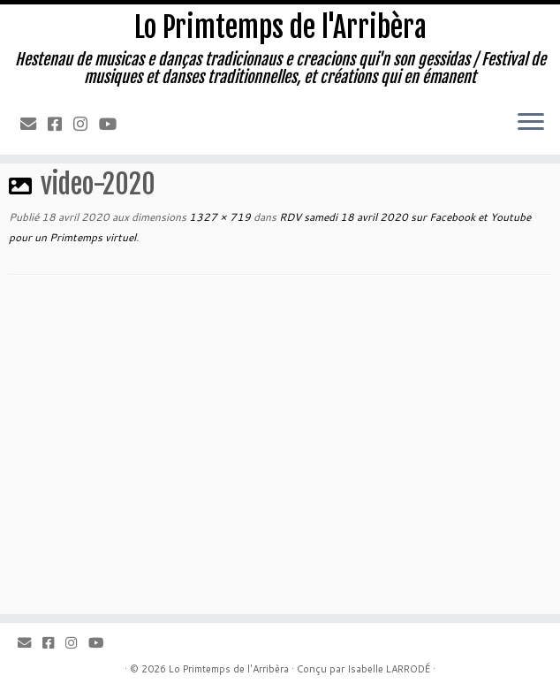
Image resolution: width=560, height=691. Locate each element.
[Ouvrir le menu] (531, 123)
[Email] (34, 123)
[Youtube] (113, 123)
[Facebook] (60, 123)
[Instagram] (86, 123)
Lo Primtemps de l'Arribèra (280, 27)
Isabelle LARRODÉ (388, 669)
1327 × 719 (218, 216)
